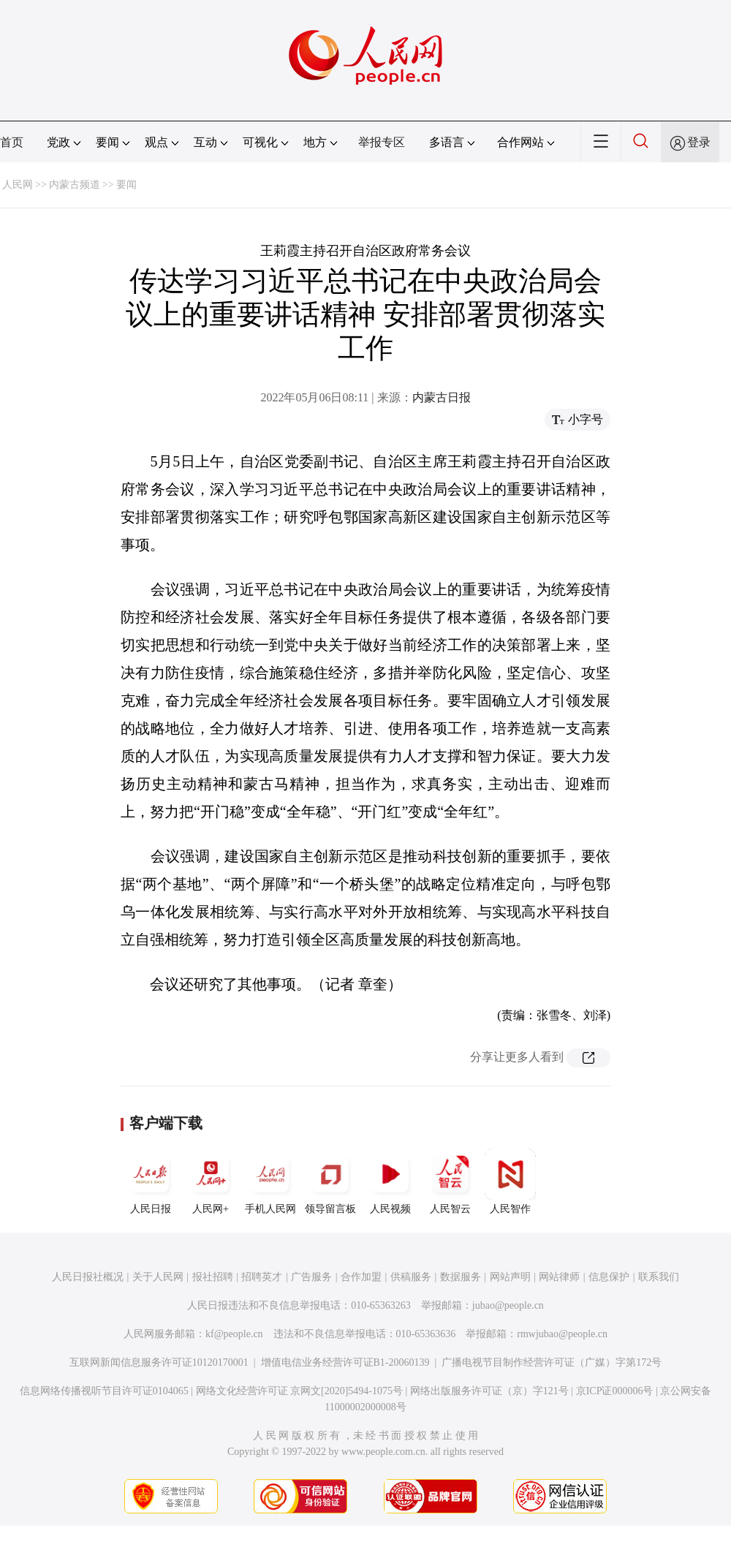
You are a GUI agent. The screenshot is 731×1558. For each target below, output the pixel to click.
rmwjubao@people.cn (562, 1333)
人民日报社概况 (88, 1276)
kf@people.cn (234, 1333)
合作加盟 (361, 1276)
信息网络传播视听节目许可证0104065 (104, 1390)
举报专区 (381, 142)
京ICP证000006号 (615, 1390)
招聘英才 (261, 1276)
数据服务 (460, 1276)
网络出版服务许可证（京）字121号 (489, 1390)
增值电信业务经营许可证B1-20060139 (345, 1362)
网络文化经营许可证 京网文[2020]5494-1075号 (300, 1390)
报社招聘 (212, 1276)
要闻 (126, 184)
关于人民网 (157, 1276)
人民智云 (450, 1181)
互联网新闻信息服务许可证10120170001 (159, 1362)
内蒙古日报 (441, 397)
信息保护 (608, 1276)
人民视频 (390, 1181)
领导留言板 (330, 1181)
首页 (11, 142)
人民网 (17, 184)
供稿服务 (410, 1276)
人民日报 (150, 1181)
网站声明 (510, 1276)
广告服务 (311, 1276)
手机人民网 (270, 1181)
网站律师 (559, 1276)
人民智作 (510, 1181)
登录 (699, 142)
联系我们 (658, 1276)
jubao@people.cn (508, 1305)
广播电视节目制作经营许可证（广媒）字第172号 (552, 1362)
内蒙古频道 (74, 184)
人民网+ (210, 1181)
